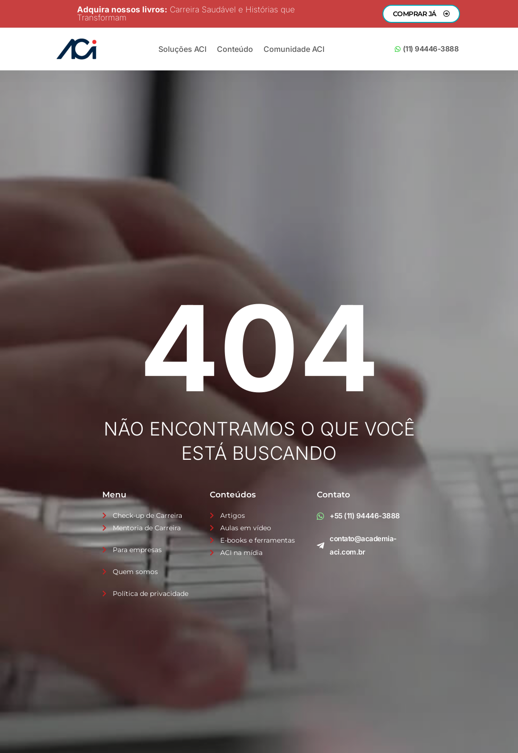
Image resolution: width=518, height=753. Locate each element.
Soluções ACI (182, 49)
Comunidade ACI (294, 49)
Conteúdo (235, 49)
